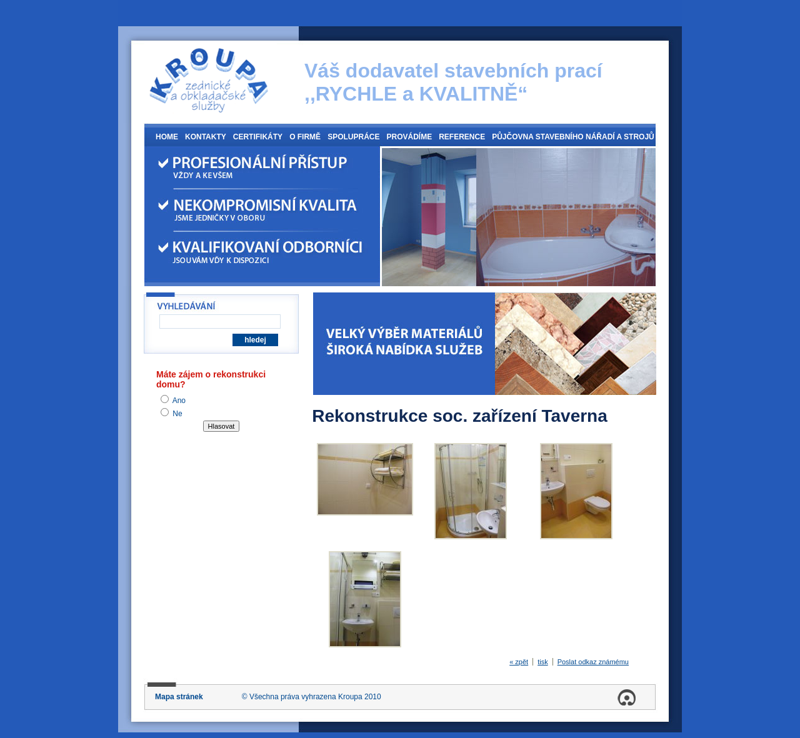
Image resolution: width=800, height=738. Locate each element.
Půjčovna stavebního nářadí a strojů (573, 136)
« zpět (518, 662)
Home (167, 136)
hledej (255, 340)
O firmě (305, 136)
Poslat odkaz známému (593, 662)
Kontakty (205, 136)
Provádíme (409, 136)
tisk (543, 662)
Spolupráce (353, 136)
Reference (462, 136)
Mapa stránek (179, 696)
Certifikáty (257, 136)
